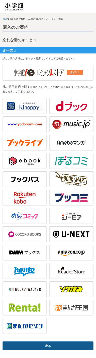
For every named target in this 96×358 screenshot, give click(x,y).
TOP (5, 19)
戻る (48, 346)
